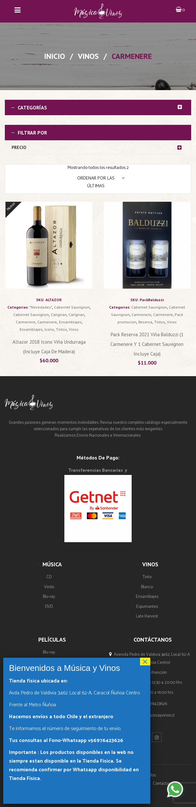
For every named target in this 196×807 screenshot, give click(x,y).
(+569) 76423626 (152, 703)
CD (48, 577)
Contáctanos (164, 783)
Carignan (59, 314)
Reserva (145, 322)
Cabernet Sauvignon (72, 307)
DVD (49, 606)
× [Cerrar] (145, 661)
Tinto (147, 577)
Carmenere (25, 322)
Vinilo (49, 587)
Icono (49, 329)
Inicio (54, 56)
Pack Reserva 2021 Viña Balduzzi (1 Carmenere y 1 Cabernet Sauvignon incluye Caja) (146, 344)
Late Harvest (147, 616)
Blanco (147, 587)
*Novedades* (41, 307)
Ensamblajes (70, 322)
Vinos (88, 56)
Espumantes (147, 606)
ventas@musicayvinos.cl (153, 715)
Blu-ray (49, 596)
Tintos (61, 329)
